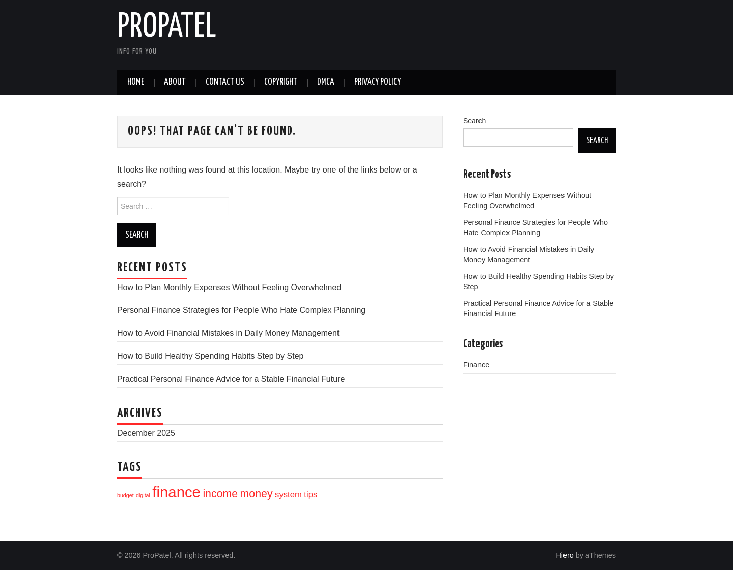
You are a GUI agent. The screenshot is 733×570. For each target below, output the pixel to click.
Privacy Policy (377, 82)
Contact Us (225, 82)
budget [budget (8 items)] (125, 495)
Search (474, 121)
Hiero (564, 555)
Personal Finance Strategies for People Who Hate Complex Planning (241, 310)
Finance (476, 365)
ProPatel (166, 27)
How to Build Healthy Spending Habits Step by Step (210, 356)
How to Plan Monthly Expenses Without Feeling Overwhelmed (229, 287)
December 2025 (146, 433)
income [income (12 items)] (220, 494)
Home (135, 82)
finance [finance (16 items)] (176, 491)
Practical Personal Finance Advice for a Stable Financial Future (231, 379)
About (175, 82)
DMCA (325, 82)
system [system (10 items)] (288, 494)
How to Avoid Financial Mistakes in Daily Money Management (228, 333)
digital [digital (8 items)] (143, 495)
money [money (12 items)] (256, 494)
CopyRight (280, 82)
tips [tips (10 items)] (310, 494)
